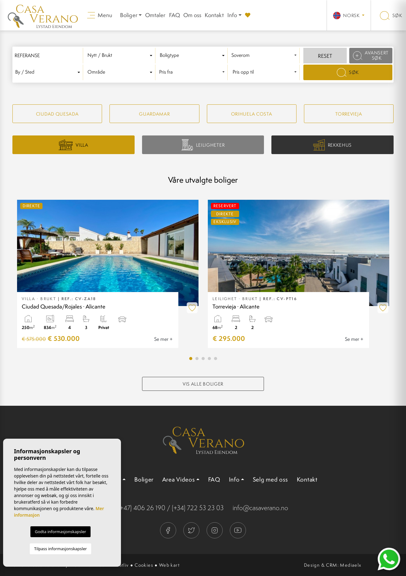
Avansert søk (371, 55)
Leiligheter (203, 144)
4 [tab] (209, 358)
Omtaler (155, 15)
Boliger (144, 479)
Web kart (169, 565)
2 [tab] (197, 358)
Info (232, 15)
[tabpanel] (108, 274)
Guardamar (154, 114)
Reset (325, 56)
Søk (391, 15)
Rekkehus (332, 145)
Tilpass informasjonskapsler (60, 548)
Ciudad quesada (57, 114)
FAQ (174, 15)
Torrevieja (348, 114)
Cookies (144, 565)
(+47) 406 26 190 (141, 508)
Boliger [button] (128, 15)
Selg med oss (270, 479)
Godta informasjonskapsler (60, 531)
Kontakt (214, 15)
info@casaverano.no (260, 508)
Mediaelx (350, 565)
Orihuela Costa (251, 114)
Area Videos (178, 479)
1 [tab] (190, 358)
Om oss (192, 15)
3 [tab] (203, 358)
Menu (100, 15)
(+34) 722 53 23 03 (198, 508)
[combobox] (121, 55)
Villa (73, 144)
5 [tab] (215, 358)
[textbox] (121, 55)
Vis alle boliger (203, 384)
